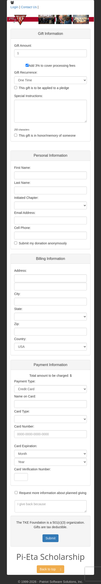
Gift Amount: (23, 45)
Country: (20, 339)
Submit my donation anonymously (43, 243)
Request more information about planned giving (52, 493)
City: (17, 294)
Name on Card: (25, 396)
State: (18, 309)
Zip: (16, 324)
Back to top (50, 569)
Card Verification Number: (32, 469)
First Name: (22, 167)
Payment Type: (24, 381)
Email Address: (24, 213)
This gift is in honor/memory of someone (47, 135)
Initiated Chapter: (26, 198)
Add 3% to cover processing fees (52, 65)
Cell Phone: (22, 228)
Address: (20, 270)
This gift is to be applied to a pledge (44, 88)
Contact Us (29, 7)
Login (14, 7)
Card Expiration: (25, 446)
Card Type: (22, 411)
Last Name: (22, 182)
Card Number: (24, 426)
